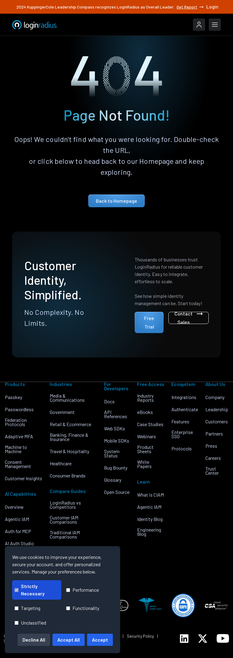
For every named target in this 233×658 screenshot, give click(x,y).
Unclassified (30, 622)
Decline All (33, 639)
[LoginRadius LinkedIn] (184, 638)
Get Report (190, 7)
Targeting (27, 608)
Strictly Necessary (30, 589)
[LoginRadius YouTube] (222, 638)
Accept (100, 639)
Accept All (68, 639)
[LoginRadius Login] (199, 25)
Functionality (82, 608)
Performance (82, 590)
